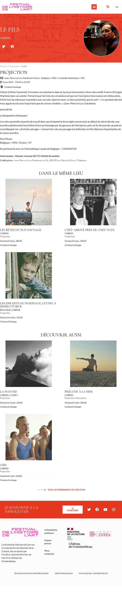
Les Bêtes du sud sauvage (20, 230)
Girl (3, 465)
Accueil (3, 66)
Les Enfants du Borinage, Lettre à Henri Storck (28, 304)
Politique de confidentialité (93, 573)
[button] (94, 6)
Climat (14, 395)
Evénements (13, 66)
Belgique (5, 310)
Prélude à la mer (79, 392)
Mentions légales (64, 573)
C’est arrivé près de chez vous (89, 230)
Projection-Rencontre (75, 398)
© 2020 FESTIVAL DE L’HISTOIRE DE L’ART (31, 573)
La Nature (8, 392)
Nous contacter (49, 552)
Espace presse (48, 542)
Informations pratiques (50, 531)
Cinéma (4, 233)
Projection (13, 72)
